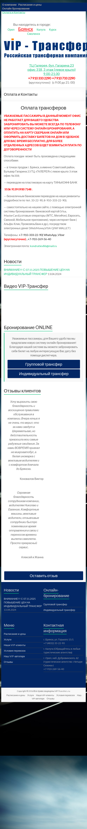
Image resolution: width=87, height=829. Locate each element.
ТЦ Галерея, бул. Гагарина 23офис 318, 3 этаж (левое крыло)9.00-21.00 (51, 69)
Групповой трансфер (43, 364)
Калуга (41, 29)
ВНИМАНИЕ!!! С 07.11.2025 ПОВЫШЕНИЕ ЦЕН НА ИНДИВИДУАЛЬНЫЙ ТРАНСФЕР (23, 602)
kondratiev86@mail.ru (43, 246)
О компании (9, 4)
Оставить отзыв (44, 575)
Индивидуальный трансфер (44, 373)
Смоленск (33, 33)
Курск (52, 29)
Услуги (7, 639)
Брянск (25, 29)
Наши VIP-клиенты (14, 645)
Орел (11, 29)
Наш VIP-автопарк (14, 656)
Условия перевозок (14, 650)
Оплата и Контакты (13, 12)
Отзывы (8, 661)
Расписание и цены (30, 4)
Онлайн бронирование (16, 8)
